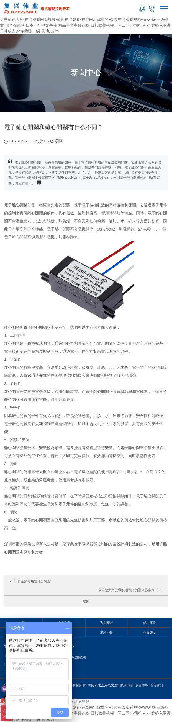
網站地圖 (106, 632)
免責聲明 (149, 632)
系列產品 (106, 623)
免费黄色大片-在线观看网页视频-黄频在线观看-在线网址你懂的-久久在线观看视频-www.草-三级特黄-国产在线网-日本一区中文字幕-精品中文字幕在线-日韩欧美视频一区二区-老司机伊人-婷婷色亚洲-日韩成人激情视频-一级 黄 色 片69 (86, 25)
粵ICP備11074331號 (103, 685)
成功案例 (149, 623)
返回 (86, 601)
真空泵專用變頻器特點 (30, 581)
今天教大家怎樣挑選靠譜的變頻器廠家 (130, 590)
